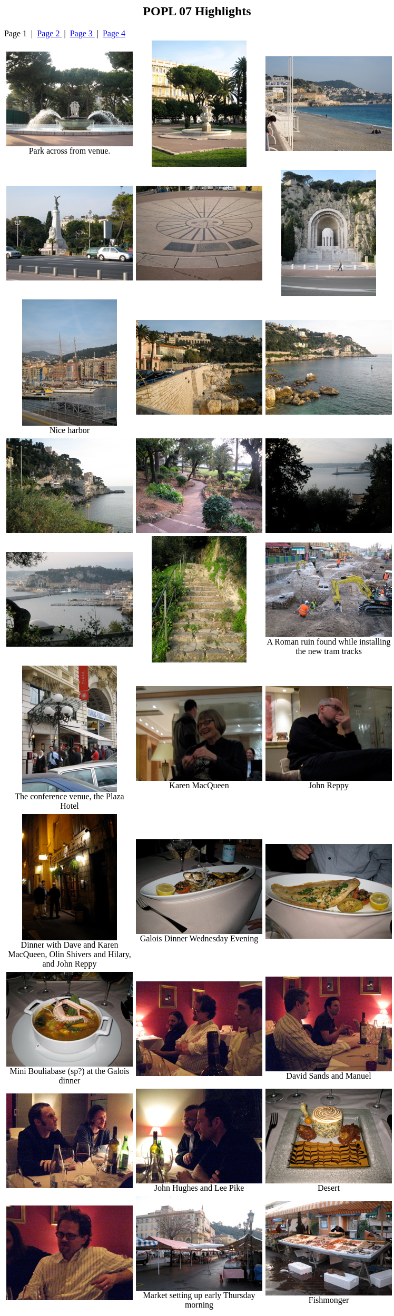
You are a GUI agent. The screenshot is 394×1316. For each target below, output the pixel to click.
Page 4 (114, 33)
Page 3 (82, 33)
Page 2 (49, 33)
